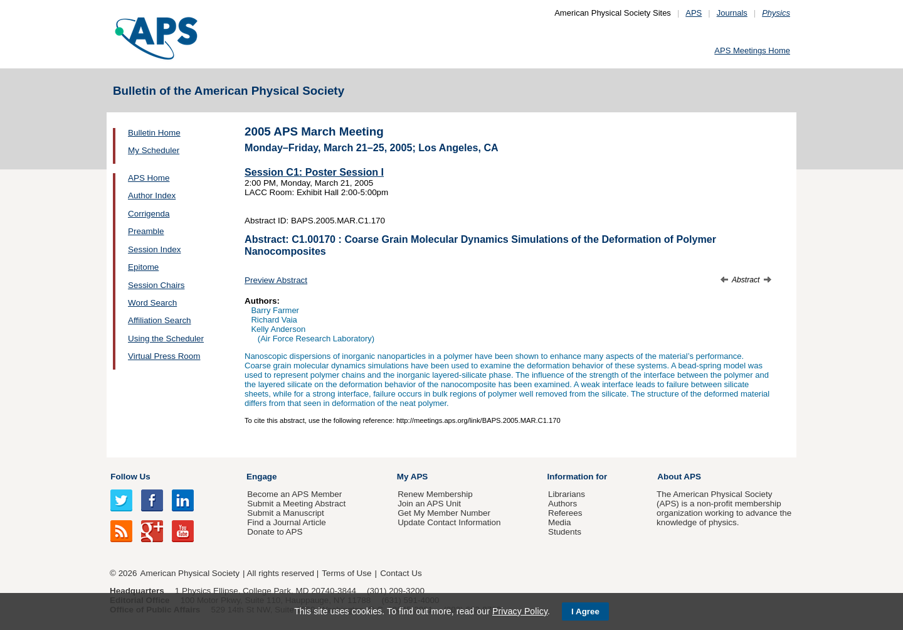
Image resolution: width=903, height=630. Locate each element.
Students (564, 532)
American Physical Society (190, 573)
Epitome (143, 267)
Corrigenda (148, 213)
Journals (732, 13)
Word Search (152, 302)
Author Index (152, 195)
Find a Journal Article (286, 522)
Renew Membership (435, 494)
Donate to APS (274, 532)
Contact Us (400, 573)
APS (693, 13)
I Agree (585, 611)
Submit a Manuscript (285, 513)
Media (559, 522)
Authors (562, 503)
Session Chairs (156, 285)
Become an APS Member (294, 494)
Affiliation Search (159, 320)
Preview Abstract (276, 280)
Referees (565, 513)
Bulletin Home (154, 132)
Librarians (566, 494)
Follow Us (130, 476)
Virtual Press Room (164, 356)
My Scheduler (153, 150)
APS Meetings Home (752, 50)
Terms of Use (346, 573)
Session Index (154, 249)
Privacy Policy (519, 611)
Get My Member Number (444, 513)
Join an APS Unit (429, 503)
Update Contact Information (449, 522)
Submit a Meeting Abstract (296, 503)
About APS (679, 476)
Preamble (146, 231)
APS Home (148, 178)
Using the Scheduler (166, 338)
